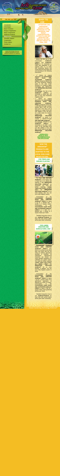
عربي (12, 19)
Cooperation (7, 40)
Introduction (7, 25)
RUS (9, 19)
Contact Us (7, 44)
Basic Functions (8, 29)
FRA (6, 19)
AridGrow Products (9, 34)
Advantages (7, 27)
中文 (15, 19)
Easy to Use (7, 36)
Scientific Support (9, 38)
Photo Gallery (8, 42)
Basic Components (9, 32)
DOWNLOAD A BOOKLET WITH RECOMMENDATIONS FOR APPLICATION (43, 136)
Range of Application (10, 30)
